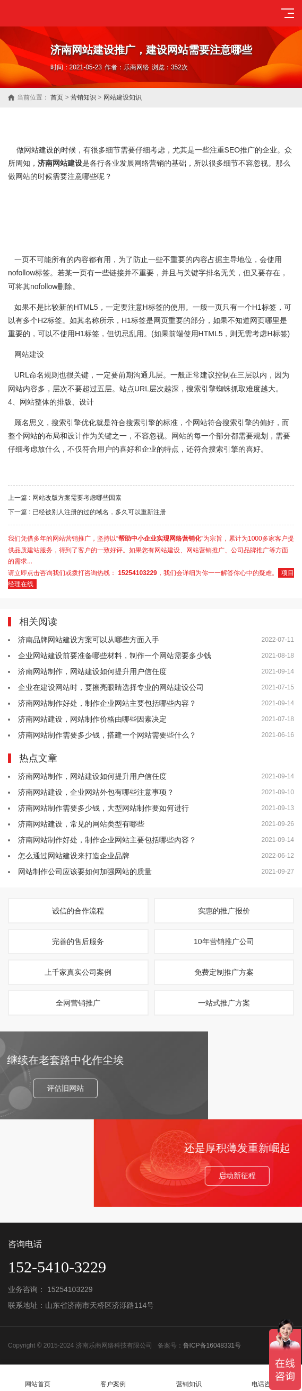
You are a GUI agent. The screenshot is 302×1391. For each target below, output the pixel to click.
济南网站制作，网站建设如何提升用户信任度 (92, 671)
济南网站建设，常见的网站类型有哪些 (81, 824)
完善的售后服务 (78, 941)
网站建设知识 (122, 97)
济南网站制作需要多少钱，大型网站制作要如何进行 (103, 808)
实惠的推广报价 (224, 911)
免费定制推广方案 (224, 972)
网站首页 (37, 1378)
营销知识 (83, 97)
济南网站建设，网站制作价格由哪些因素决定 (92, 719)
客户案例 (113, 1378)
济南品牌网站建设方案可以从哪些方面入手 (88, 639)
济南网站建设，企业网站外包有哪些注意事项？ (96, 792)
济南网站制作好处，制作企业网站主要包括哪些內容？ (107, 703)
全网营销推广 (78, 1003)
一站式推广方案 (224, 1003)
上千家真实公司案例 (78, 972)
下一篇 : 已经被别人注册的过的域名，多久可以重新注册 (87, 512)
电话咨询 (264, 1378)
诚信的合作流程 (78, 911)
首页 (56, 97)
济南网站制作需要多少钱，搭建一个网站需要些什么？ (107, 735)
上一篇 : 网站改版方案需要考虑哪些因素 (65, 497)
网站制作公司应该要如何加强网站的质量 (85, 871)
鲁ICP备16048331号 (212, 1345)
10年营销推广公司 (224, 941)
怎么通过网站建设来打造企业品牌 (74, 855)
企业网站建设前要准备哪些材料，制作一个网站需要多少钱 (114, 655)
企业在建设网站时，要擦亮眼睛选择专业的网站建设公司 (111, 687)
